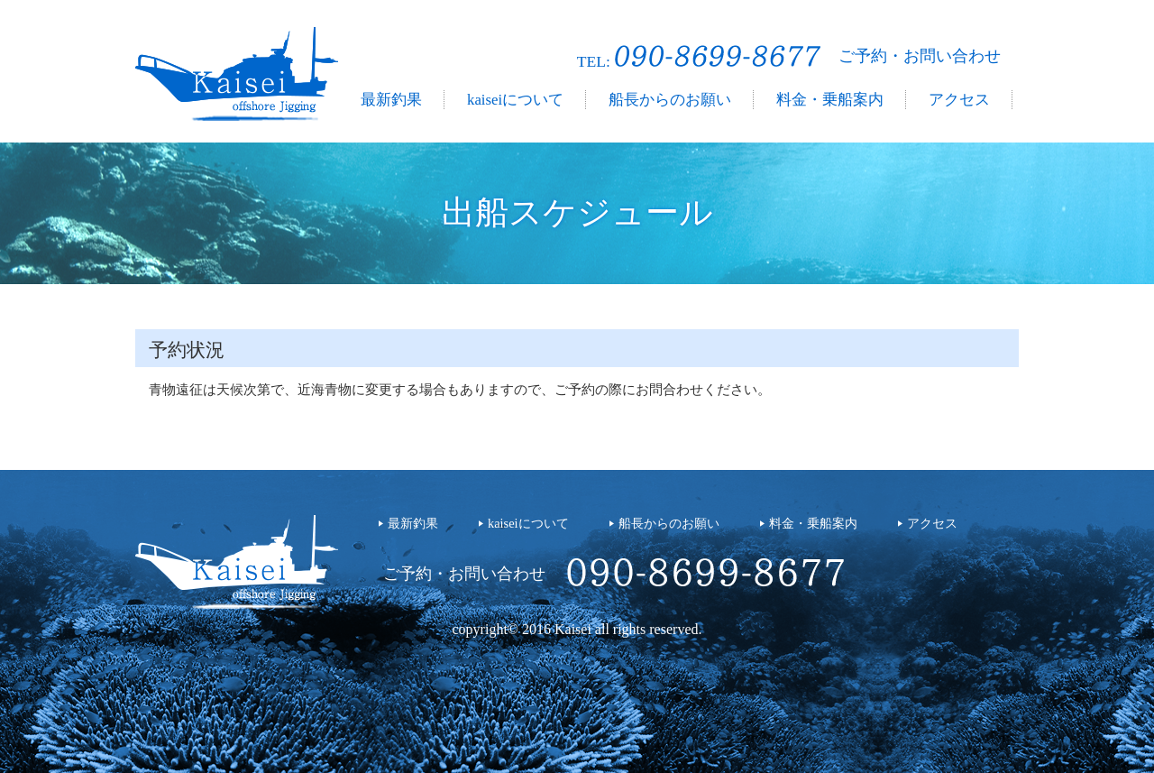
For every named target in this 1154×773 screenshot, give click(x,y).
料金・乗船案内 (830, 99)
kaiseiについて (515, 99)
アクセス (959, 99)
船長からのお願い (670, 99)
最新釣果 (391, 99)
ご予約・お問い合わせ (919, 56)
